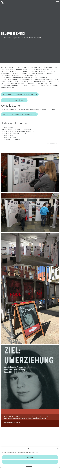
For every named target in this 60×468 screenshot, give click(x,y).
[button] (57, 449)
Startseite (4, 29)
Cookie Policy (29, 466)
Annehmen (30, 457)
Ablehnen (30, 462)
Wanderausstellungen (26, 29)
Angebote (13, 29)
